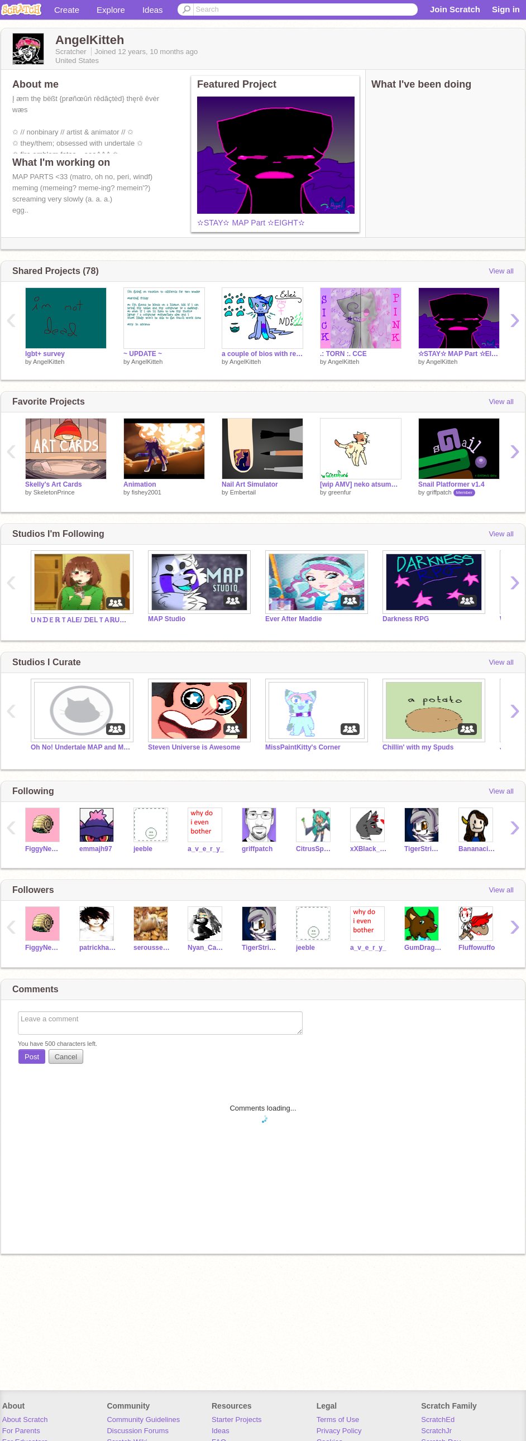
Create (66, 10)
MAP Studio (166, 619)
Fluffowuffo (476, 948)
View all (501, 271)
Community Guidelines (143, 1419)
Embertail (243, 492)
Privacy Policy (339, 1430)
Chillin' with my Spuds (417, 747)
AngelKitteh (48, 361)
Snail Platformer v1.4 (451, 484)
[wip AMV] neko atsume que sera (360, 484)
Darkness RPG (405, 619)
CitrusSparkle (314, 849)
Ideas (152, 10)
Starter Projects (237, 1419)
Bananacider (477, 849)
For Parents (21, 1430)
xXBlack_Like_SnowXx (369, 849)
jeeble (142, 849)
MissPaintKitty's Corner (303, 747)
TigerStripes (423, 849)
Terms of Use (338, 1419)
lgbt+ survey (45, 354)
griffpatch (439, 492)
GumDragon (423, 948)
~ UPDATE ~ (142, 354)
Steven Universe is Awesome (194, 747)
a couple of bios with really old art (262, 354)
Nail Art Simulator (250, 484)
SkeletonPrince (54, 492)
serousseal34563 (152, 948)
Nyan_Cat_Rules (206, 948)
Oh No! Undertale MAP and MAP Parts (81, 747)
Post (32, 1057)
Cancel (66, 1057)
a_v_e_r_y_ (206, 849)
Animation (139, 484)
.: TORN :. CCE (343, 354)
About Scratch (25, 1419)
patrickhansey (98, 948)
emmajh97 (95, 849)
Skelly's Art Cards (53, 484)
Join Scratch (455, 9)
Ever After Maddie (293, 619)
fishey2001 (146, 492)
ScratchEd (438, 1419)
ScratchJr (436, 1430)
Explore (111, 10)
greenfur (339, 492)
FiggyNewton (44, 849)
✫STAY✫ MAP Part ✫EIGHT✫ (251, 222)
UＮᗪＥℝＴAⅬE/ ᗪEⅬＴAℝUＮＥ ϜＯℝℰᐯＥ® (81, 620)
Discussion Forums (138, 1430)
